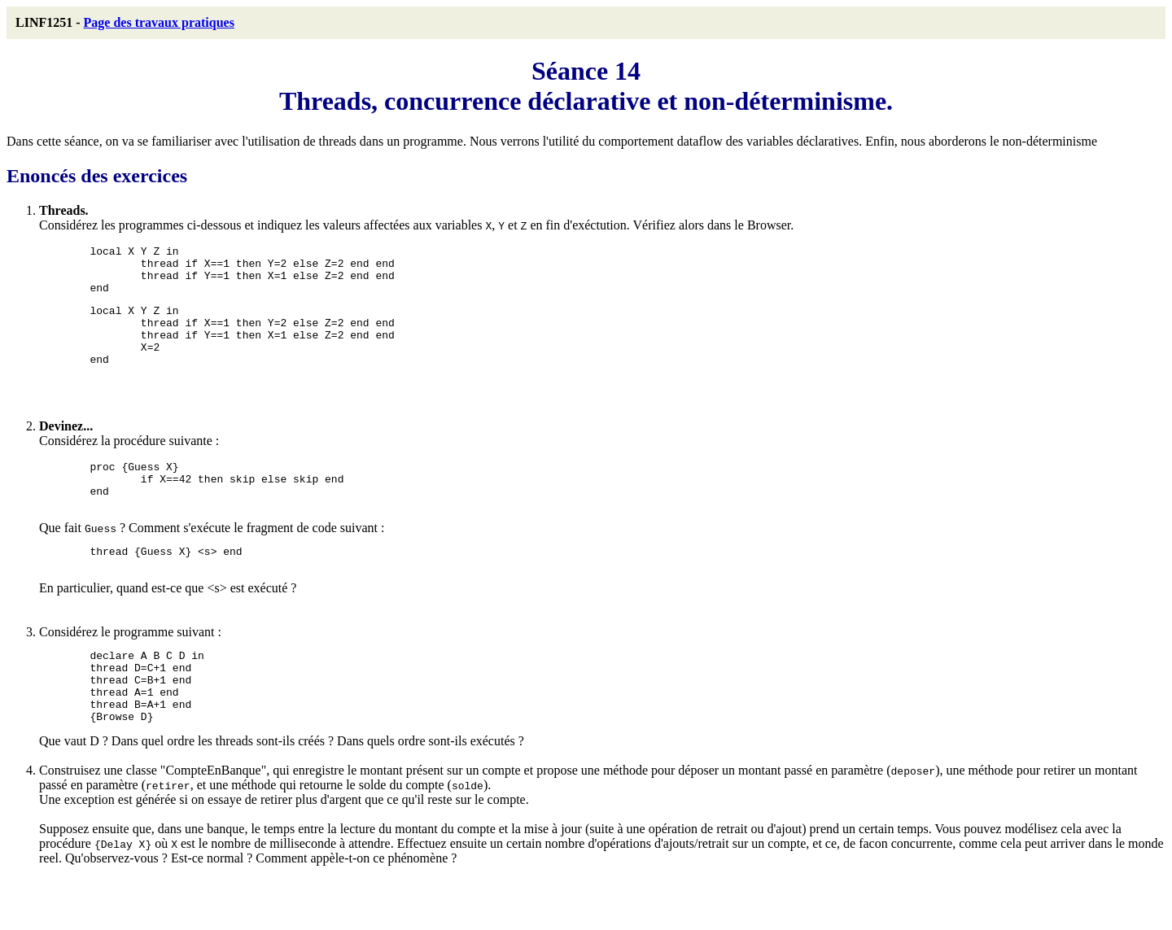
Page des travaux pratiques (159, 22)
